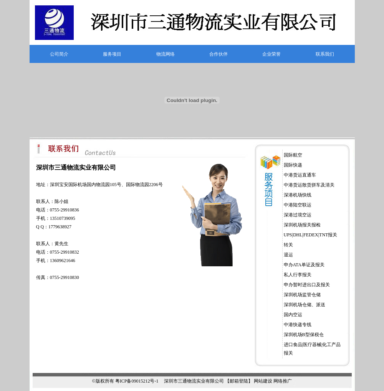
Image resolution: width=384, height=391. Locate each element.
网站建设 (263, 381)
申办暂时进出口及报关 (307, 284)
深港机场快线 (297, 195)
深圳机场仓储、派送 (304, 304)
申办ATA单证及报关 (304, 264)
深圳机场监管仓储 (302, 294)
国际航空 (293, 155)
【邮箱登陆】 (239, 381)
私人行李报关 (297, 274)
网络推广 (282, 381)
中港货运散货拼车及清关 (309, 185)
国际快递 (293, 165)
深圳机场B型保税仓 (304, 334)
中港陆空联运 (297, 205)
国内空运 (293, 314)
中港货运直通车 (300, 175)
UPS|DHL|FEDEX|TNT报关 (311, 235)
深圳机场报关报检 (302, 225)
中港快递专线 (297, 324)
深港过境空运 (297, 215)
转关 (288, 244)
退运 (288, 254)
